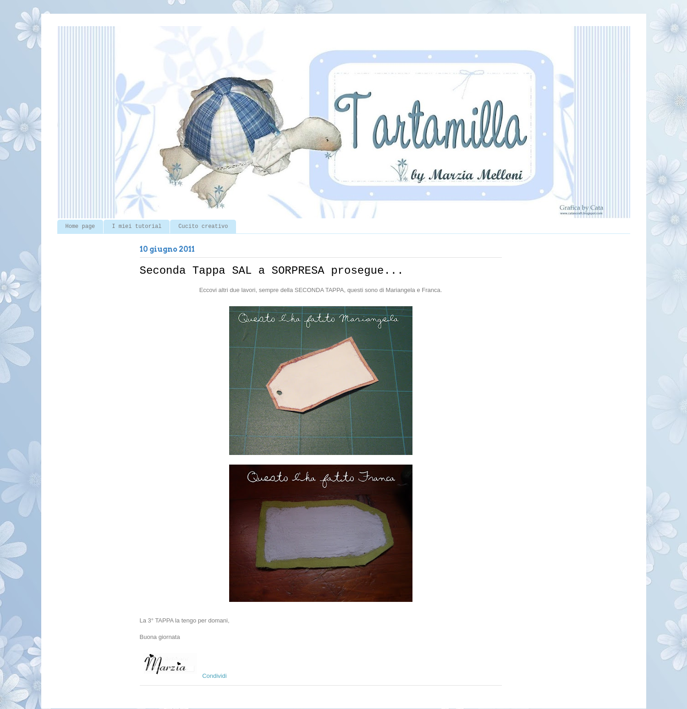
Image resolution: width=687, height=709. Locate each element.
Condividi (214, 675)
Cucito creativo (203, 226)
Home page (80, 226)
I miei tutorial (136, 226)
